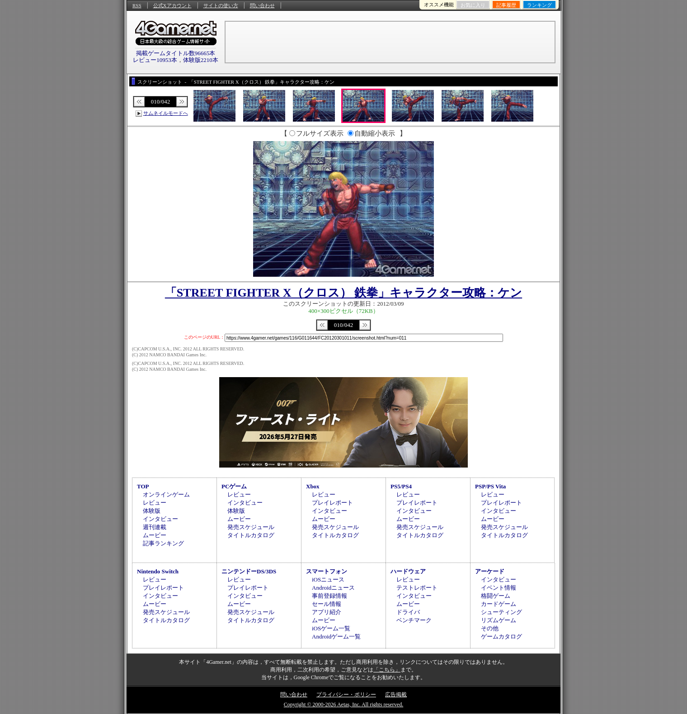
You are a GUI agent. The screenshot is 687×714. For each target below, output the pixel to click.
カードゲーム (498, 604)
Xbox (313, 486)
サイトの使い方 (220, 5)
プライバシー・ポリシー (346, 694)
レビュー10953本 (155, 60)
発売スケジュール (250, 527)
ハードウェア (408, 571)
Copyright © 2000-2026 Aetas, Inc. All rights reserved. (343, 704)
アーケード (489, 571)
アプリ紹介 (326, 612)
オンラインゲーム (166, 494)
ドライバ (408, 612)
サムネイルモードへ (165, 113)
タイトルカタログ (250, 535)
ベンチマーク (414, 620)
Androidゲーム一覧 (336, 636)
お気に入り (473, 5)
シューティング (501, 612)
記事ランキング (163, 543)
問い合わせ (262, 5)
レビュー (154, 502)
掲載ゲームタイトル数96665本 (176, 53)
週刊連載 (154, 527)
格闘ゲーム (495, 595)
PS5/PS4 (401, 486)
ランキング (539, 5)
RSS (136, 5)
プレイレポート (332, 502)
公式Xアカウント (172, 5)
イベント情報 (498, 587)
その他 (490, 628)
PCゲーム (234, 486)
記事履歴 (506, 5)
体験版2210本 (200, 60)
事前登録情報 (329, 595)
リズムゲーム (498, 620)
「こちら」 (386, 670)
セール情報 (326, 604)
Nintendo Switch (158, 571)
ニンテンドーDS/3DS (248, 571)
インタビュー (160, 518)
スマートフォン (326, 571)
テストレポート (417, 587)
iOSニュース (328, 579)
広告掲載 (396, 694)
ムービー (154, 535)
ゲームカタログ (501, 636)
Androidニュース (333, 587)
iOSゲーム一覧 (331, 628)
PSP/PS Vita (490, 486)
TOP (143, 486)
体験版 (151, 510)
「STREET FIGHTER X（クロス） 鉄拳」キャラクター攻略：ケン (343, 292)
